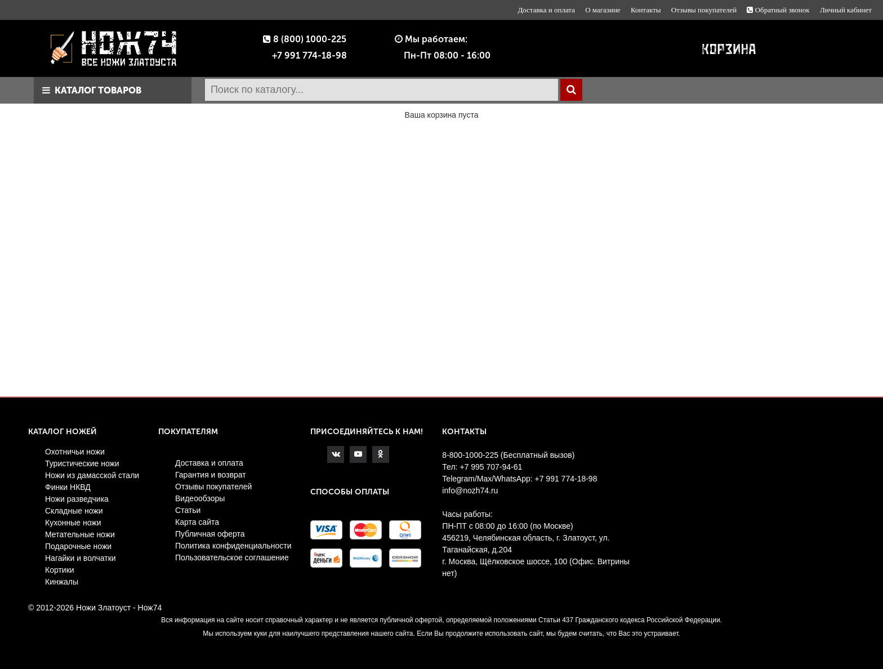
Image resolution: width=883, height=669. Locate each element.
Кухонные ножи (73, 522)
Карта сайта (197, 522)
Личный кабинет (846, 10)
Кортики (59, 569)
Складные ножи (74, 510)
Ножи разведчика (77, 498)
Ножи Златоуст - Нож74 (119, 607)
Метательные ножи (80, 534)
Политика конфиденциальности (233, 545)
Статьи (187, 510)
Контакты (646, 10)
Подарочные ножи (78, 546)
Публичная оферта (210, 533)
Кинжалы (61, 581)
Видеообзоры (200, 498)
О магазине (602, 10)
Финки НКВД (68, 487)
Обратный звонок (778, 10)
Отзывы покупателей (704, 10)
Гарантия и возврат (210, 474)
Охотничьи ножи (75, 451)
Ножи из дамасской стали (92, 475)
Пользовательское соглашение (232, 557)
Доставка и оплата (546, 10)
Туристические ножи (82, 463)
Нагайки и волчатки (80, 558)
